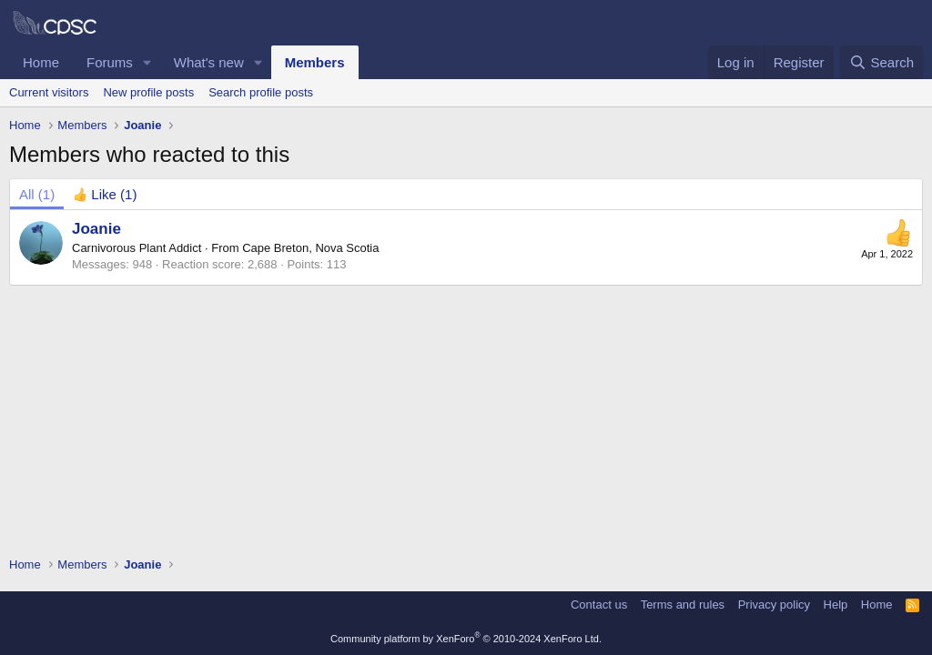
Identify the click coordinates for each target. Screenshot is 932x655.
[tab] (105, 194)
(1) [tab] (37, 194)
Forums (109, 62)
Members (315, 62)
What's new (209, 62)
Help (836, 604)
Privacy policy (774, 604)
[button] (147, 62)
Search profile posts (260, 92)
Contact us (599, 604)
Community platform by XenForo (466, 638)
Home (41, 62)
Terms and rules (682, 604)
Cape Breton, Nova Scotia (310, 248)
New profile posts (148, 92)
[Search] (881, 62)
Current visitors (48, 92)
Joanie (96, 228)
